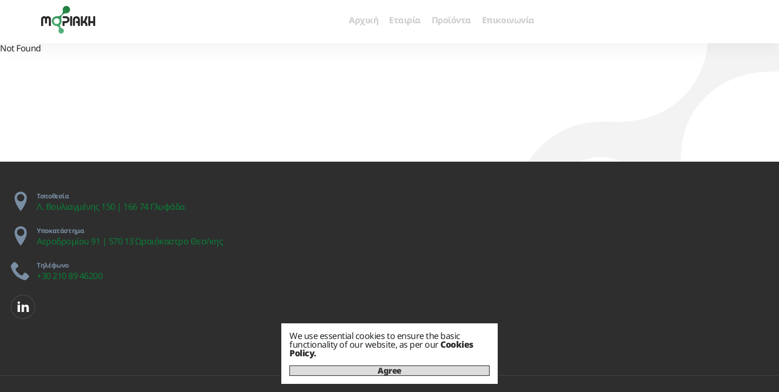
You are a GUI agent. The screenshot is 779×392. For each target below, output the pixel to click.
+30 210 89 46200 (69, 276)
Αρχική (363, 20)
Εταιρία (405, 20)
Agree (389, 371)
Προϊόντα (451, 20)
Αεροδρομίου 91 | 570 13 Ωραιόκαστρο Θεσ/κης (130, 241)
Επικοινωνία (508, 20)
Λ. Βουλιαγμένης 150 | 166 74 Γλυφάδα (111, 206)
